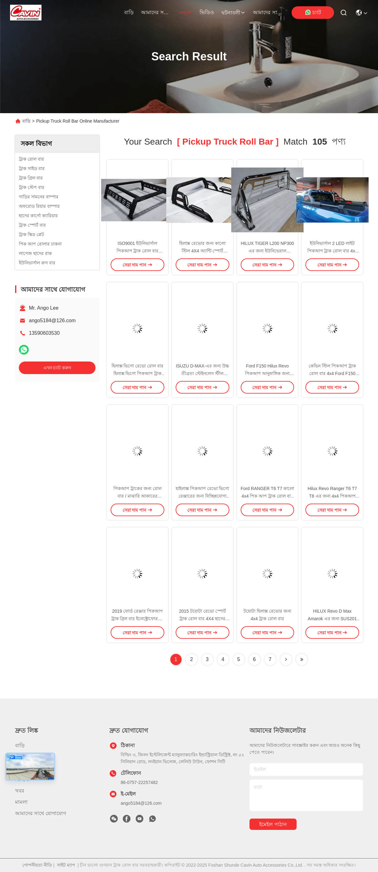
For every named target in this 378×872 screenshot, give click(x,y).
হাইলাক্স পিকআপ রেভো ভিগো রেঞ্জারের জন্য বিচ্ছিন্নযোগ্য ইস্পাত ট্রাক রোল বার (202, 496)
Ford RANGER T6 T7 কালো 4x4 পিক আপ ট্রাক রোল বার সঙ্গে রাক (267, 496)
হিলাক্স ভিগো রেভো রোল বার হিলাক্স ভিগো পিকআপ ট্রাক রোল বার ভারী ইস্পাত (138, 373)
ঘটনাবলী (233, 12)
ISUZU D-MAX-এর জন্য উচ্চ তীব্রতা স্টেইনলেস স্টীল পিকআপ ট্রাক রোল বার (202, 373)
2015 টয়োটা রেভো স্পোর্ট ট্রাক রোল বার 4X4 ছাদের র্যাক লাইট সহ (202, 619)
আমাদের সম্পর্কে (156, 12)
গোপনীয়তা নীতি (37, 865)
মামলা (21, 802)
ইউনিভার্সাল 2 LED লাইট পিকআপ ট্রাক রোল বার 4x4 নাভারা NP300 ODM (332, 251)
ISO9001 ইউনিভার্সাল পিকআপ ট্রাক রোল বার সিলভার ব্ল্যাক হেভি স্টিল (137, 251)
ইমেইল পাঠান (273, 824)
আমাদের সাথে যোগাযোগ (268, 12)
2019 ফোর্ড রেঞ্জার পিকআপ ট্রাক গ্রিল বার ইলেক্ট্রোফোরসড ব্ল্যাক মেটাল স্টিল (137, 619)
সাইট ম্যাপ (66, 865)
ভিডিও (207, 12)
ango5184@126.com (52, 320)
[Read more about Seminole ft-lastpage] (301, 659)
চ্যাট (313, 12)
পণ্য (185, 12)
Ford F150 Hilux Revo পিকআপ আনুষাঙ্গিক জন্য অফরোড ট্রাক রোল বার (267, 373)
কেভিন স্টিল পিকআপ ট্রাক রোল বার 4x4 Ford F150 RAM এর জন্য (332, 373)
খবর (19, 790)
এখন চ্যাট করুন (57, 367)
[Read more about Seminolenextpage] (286, 659)
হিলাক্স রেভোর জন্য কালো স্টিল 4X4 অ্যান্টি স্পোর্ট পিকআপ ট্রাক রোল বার (202, 251)
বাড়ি (129, 12)
